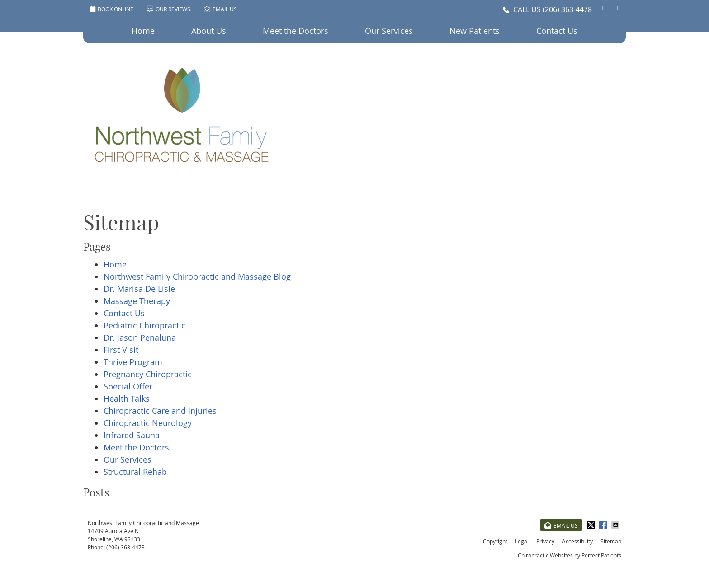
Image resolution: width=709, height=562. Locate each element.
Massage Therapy (137, 300)
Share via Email (616, 525)
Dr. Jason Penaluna (140, 337)
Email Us (220, 9)
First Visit (121, 349)
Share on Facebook (604, 525)
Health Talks (127, 398)
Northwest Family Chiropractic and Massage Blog (197, 276)
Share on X (592, 525)
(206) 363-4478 (567, 9)
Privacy (545, 541)
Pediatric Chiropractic (144, 325)
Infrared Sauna (132, 435)
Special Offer (128, 386)
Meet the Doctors (295, 30)
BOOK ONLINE (111, 9)
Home (143, 30)
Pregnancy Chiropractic (148, 374)
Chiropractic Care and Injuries (160, 410)
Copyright (495, 541)
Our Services (389, 30)
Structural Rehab (135, 471)
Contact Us (556, 30)
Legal (522, 541)
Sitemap (610, 541)
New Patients (474, 30)
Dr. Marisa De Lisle (139, 288)
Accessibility (577, 541)
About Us (208, 30)
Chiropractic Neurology (148, 422)
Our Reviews (168, 9)
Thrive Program (133, 361)
